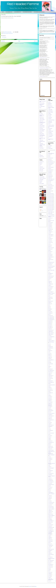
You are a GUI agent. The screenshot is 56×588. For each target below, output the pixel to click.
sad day (49, 466)
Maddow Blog (50, 121)
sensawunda (49, 474)
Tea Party (49, 518)
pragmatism (49, 418)
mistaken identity (50, 375)
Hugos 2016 (49, 322)
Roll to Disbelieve (42, 183)
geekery (49, 290)
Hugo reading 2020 (50, 319)
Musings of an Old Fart (51, 125)
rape (48, 434)
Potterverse (49, 417)
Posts (41, 209)
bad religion (49, 172)
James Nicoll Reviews (42, 129)
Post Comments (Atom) (21, 43)
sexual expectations (50, 484)
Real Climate (41, 155)
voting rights (49, 550)
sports (49, 499)
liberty (49, 349)
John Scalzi (41, 132)
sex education (50, 479)
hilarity (49, 307)
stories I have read (50, 507)
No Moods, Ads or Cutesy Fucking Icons (42, 135)
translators (49, 538)
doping (49, 250)
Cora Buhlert (41, 124)
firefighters (49, 282)
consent (49, 237)
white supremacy (50, 564)
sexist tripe (49, 483)
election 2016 (50, 254)
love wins (49, 353)
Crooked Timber (50, 109)
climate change (50, 222)
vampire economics (50, 549)
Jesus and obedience (50, 336)
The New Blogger (50, 531)
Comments (41, 210)
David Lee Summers (42, 125)
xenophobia (49, 573)
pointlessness (49, 409)
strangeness (49, 510)
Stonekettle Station (50, 131)
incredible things (50, 331)
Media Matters (50, 122)
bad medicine (49, 171)
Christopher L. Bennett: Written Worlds (42, 122)
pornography (49, 414)
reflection (49, 443)
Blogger (35, 586)
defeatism (49, 246)
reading (49, 438)
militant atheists (50, 371)
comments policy (50, 234)
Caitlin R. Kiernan (42, 118)
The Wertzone (41, 143)
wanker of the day (50, 554)
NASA (49, 383)
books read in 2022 (50, 204)
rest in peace (49, 459)
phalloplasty (49, 403)
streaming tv (49, 511)
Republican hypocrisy (50, 451)
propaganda (49, 426)
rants (49, 431)
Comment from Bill (42, 76)
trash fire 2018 (50, 541)
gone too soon (50, 294)
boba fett (49, 189)
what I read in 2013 (50, 560)
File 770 (41, 164)
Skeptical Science (42, 156)
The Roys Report (50, 148)
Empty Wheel (50, 114)
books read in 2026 (50, 209)
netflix (49, 386)
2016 (48, 156)
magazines (49, 357)
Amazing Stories (42, 161)
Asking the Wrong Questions (42, 115)
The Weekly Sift (50, 136)
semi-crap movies (50, 473)
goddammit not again (51, 293)
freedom (49, 285)
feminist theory (50, 277)
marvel (49, 362)
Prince (49, 421)
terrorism (49, 523)
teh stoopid (49, 519)
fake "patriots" (50, 263)
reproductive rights (50, 450)
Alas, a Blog (41, 113)
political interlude (50, 410)
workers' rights (50, 565)
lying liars (49, 354)
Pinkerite (41, 182)
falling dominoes (50, 267)
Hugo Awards (50, 315)
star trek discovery (50, 502)
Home (19, 40)
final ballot (49, 281)
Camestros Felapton (42, 119)
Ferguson (49, 278)
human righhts (50, 326)
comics (49, 233)
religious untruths (50, 447)
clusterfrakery (50, 229)
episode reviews (50, 259)
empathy (49, 258)
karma (49, 345)
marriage (49, 358)
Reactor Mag (41, 169)
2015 (48, 155)
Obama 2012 (49, 390)
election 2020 (50, 255)
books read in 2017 (50, 197)
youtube (49, 577)
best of (49, 181)
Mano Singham (41, 179)
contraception (50, 238)
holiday (49, 310)
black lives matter (50, 185)
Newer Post (3, 40)
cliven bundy (49, 226)
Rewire (40, 107)
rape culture (49, 435)
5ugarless (30, 586)
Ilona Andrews (41, 128)
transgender (49, 537)
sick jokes (49, 488)
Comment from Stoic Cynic (43, 57)
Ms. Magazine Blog (42, 106)
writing (49, 569)
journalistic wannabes (50, 340)
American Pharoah (50, 163)
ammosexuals (50, 164)
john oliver (11, 33)
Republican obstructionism (50, 453)
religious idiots (50, 446)
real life (49, 439)
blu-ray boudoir (50, 188)
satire (49, 469)
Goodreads (49, 297)
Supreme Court (50, 514)
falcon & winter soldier (51, 266)
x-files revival (49, 572)
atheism (49, 168)
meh (48, 367)
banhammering (50, 176)
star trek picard (50, 503)
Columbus (49, 230)
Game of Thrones (50, 286)
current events (50, 242)
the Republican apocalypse (50, 533)
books (49, 192)
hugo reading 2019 (50, 318)
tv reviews (49, 546)
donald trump (8, 33)
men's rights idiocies (50, 370)
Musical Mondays (50, 382)
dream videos (50, 251)
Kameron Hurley (42, 133)
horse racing (49, 311)
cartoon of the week (50, 214)
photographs (49, 406)
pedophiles (49, 400)
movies (49, 379)
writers (49, 568)
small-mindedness (50, 492)
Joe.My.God (49, 118)
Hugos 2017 (49, 323)
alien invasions (50, 160)
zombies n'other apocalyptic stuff (50, 579)
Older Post (35, 40)
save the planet (50, 470)
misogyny (49, 374)
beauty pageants (50, 180)
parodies (49, 395)
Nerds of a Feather (42, 168)
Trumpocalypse (50, 545)
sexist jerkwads (50, 480)
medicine (49, 366)
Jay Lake (49, 335)
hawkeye (49, 302)
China (49, 219)
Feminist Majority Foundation (42, 104)
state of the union (50, 506)
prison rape (49, 422)
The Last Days (50, 528)
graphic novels (50, 298)
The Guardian (50, 132)
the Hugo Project (50, 527)
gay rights (49, 289)
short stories (49, 487)
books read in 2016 (50, 196)
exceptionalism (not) (50, 262)
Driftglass (49, 113)
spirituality (49, 498)
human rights (49, 327)
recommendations (50, 442)
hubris (49, 314)
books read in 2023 (50, 205)
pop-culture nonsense (50, 413)
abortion (49, 159)
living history (49, 350)
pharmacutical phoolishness (50, 405)
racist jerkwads (50, 430)
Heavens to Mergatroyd (43, 178)
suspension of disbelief (51, 515)
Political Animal (50, 128)
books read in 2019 (50, 200)
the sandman (49, 534)
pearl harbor (49, 399)
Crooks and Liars (50, 110)
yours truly (49, 576)
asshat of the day (50, 167)
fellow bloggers (50, 273)
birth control (49, 184)
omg (48, 391)
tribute (49, 542)
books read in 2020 (50, 201)
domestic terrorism (50, 247)
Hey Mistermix (50, 117)
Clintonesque (49, 225)
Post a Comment (4, 37)
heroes (49, 306)
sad (48, 465)
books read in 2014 (50, 193)
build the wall (4, 33)
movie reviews (50, 378)
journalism (49, 339)
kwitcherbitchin (50, 346)
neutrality (49, 387)
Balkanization (50, 103)
